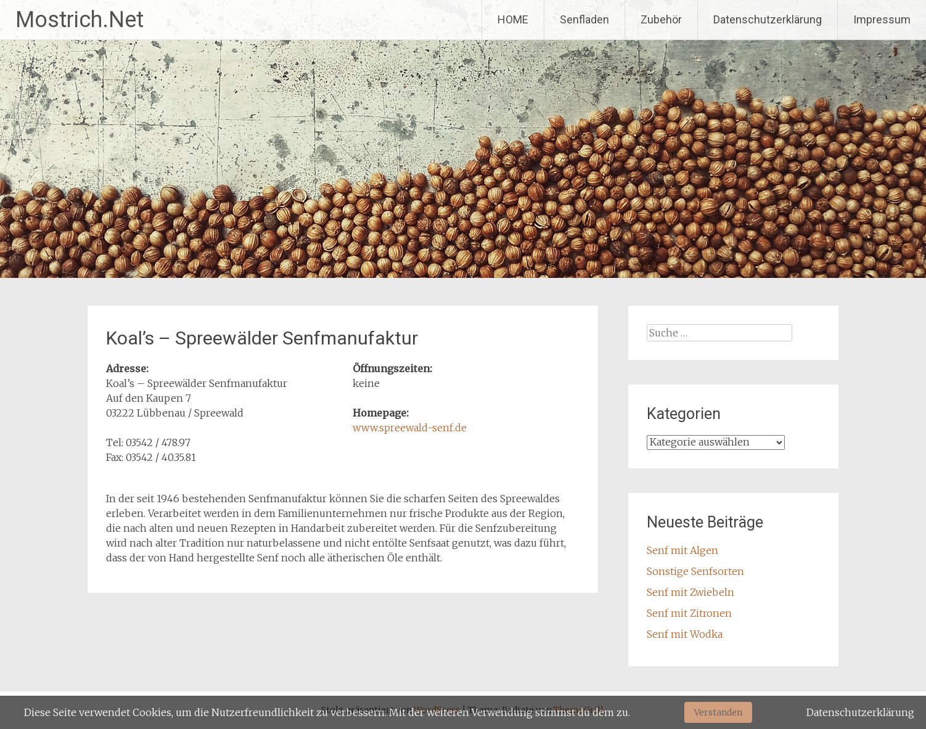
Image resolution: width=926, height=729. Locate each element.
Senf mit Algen (682, 550)
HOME (513, 19)
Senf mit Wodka (685, 634)
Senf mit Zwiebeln (690, 592)
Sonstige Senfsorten (695, 571)
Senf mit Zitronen (689, 613)
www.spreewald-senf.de (410, 428)
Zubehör (661, 19)
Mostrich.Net (79, 20)
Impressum (882, 19)
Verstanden (718, 712)
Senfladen (584, 19)
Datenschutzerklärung (767, 19)
